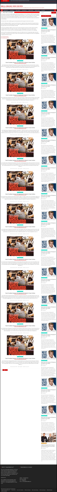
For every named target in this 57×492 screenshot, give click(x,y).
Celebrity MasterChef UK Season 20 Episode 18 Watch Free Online (48, 445)
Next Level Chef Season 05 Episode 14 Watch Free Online (48, 58)
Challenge (12, 10)
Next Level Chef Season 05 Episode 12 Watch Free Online (48, 113)
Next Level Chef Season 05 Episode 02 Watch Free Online (48, 390)
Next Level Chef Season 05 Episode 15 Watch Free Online (20, 0)
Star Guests (24, 10)
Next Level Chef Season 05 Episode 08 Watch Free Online (48, 223)
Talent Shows (37, 10)
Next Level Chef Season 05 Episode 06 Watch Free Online (48, 280)
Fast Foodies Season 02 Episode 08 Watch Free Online (20, 359)
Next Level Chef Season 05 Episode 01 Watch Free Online (48, 418)
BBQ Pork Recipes (43, 443)
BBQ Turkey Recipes (20, 60)
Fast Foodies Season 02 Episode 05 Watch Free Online (20, 260)
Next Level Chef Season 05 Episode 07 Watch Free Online (48, 252)
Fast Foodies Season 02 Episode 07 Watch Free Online (20, 326)
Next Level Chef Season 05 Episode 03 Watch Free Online (48, 363)
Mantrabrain (13, 488)
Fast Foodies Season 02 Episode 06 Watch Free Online (20, 293)
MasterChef (6, 10)
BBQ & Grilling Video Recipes (12, 6)
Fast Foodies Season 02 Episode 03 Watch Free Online (20, 194)
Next (6, 370)
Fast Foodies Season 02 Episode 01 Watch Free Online (20, 128)
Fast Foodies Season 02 (5, 37)
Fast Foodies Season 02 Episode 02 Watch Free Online (20, 160)
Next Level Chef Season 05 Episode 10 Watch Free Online (48, 168)
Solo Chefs (18, 10)
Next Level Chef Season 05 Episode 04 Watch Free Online (48, 335)
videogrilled (20, 69)
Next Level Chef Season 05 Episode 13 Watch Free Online (48, 85)
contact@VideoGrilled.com (9, 482)
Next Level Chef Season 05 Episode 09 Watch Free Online (48, 196)
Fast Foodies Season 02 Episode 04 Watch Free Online (20, 227)
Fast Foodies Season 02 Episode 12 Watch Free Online (20, 62)
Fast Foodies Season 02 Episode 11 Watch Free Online (20, 95)
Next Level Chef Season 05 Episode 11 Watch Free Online (48, 141)
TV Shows (43, 10)
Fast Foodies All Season (4, 36)
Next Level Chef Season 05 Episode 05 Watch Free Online (48, 307)
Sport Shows (30, 10)
